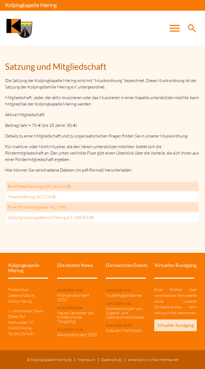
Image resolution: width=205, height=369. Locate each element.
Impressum (86, 359)
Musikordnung (32, 196)
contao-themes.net (163, 359)
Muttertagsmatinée (124, 295)
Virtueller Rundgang (175, 325)
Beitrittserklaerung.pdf (39, 186)
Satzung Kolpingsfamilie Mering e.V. (51, 217)
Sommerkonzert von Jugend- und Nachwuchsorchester (125, 312)
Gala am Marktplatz (124, 330)
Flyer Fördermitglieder (37, 207)
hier (174, 312)
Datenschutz (111, 359)
